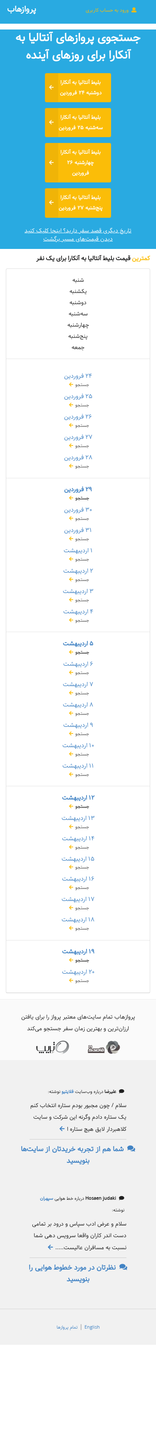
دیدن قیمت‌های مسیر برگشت (78, 239)
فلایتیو (67, 1091)
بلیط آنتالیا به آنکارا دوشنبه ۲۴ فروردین (73, 87)
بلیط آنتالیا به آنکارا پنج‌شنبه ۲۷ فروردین (74, 202)
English (92, 1327)
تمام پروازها (67, 1327)
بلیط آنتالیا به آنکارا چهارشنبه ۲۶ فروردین (73, 162)
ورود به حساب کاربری (111, 10)
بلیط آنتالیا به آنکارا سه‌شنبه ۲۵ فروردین (74, 122)
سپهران (46, 1198)
